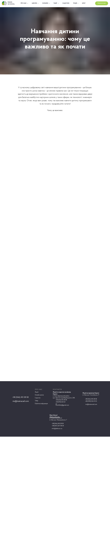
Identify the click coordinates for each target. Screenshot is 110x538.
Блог (84, 3)
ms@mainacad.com (91, 404)
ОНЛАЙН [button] (45, 3)
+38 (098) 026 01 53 (91, 401)
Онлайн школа (39, 395)
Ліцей (36, 392)
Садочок (65, 3)
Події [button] (75, 3)
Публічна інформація (41, 403)
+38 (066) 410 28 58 (91, 399)
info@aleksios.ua (57, 428)
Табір (36, 401)
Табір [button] (55, 3)
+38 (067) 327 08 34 (58, 426)
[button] (101, 3)
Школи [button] (34, 3)
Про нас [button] (24, 3)
